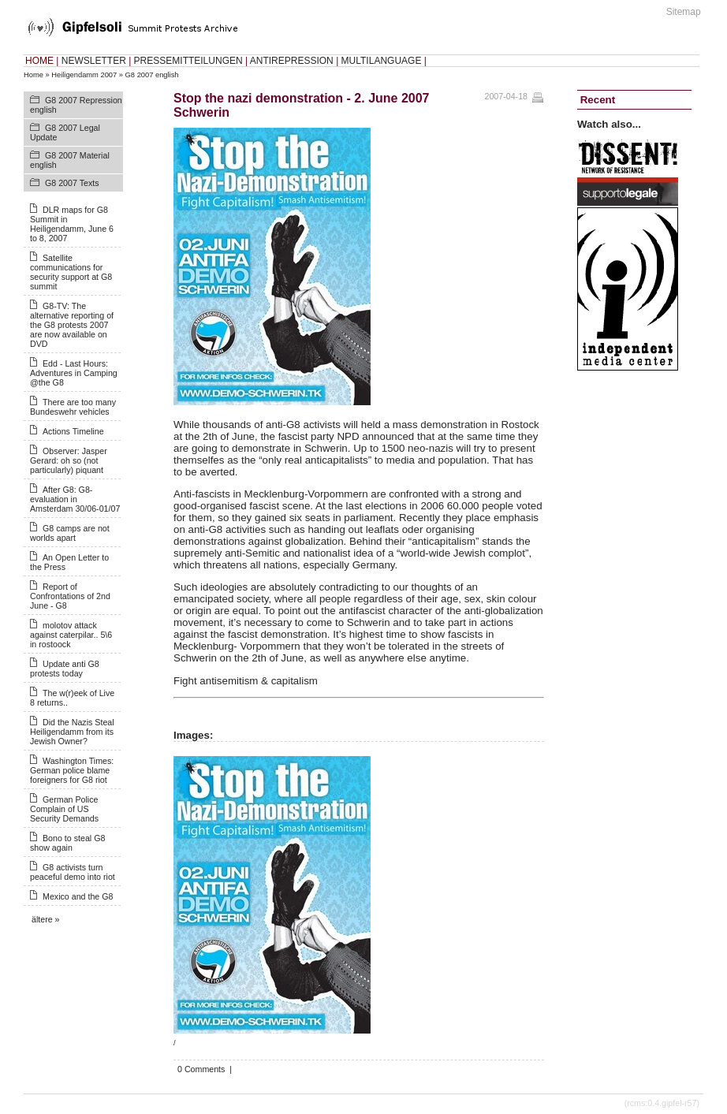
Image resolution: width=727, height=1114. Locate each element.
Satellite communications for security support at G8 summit (71, 272)
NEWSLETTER (94, 60)
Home (33, 75)
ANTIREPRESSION (292, 60)
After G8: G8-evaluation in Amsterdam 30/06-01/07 (75, 499)
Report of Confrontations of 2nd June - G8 (70, 596)
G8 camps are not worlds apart (70, 532)
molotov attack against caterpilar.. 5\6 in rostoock (71, 634)
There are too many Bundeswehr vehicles (73, 406)
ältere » (46, 919)
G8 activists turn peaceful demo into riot (72, 872)
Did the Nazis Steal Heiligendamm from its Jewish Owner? (72, 731)
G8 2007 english (152, 75)
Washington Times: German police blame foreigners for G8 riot (72, 770)
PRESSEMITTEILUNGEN (188, 60)
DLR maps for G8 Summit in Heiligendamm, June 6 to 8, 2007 (72, 224)
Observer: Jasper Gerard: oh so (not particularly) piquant (68, 460)
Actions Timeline (73, 431)
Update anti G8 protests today (64, 668)
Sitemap (683, 11)
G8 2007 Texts (72, 183)
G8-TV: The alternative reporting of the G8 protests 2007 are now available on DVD (72, 324)
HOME (39, 60)
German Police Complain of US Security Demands (64, 809)
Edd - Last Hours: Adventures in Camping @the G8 (73, 373)
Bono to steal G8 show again (67, 842)
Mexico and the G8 (78, 896)
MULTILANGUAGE (381, 60)
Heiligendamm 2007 (84, 75)
